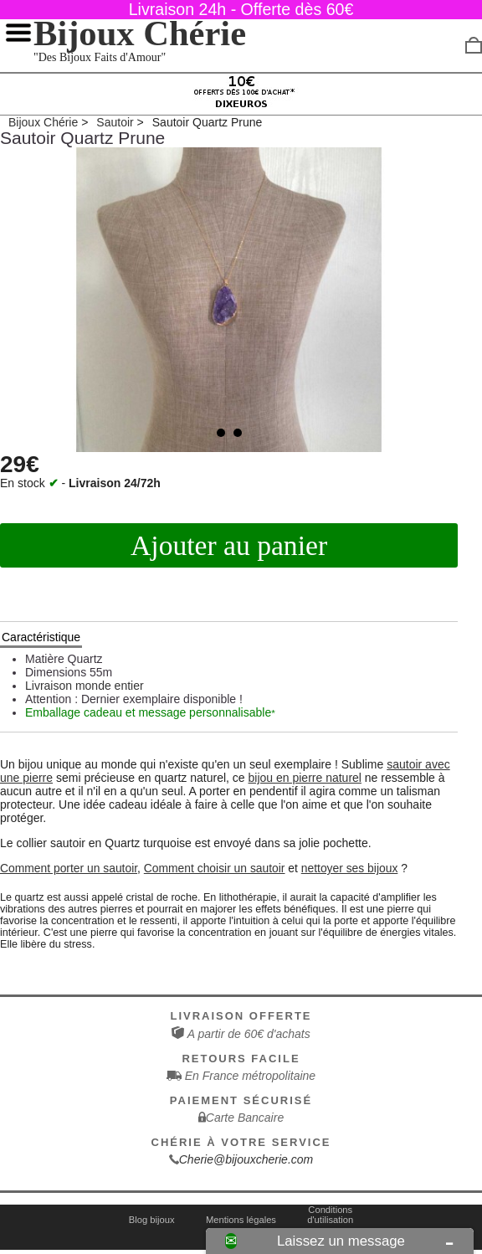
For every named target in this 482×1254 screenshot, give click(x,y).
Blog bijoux (152, 1220)
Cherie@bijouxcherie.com (246, 1159)
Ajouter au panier (229, 545)
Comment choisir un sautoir (214, 868)
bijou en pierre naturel (305, 777)
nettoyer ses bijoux (349, 868)
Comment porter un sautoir (68, 868)
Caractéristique (41, 637)
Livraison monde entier (84, 685)
